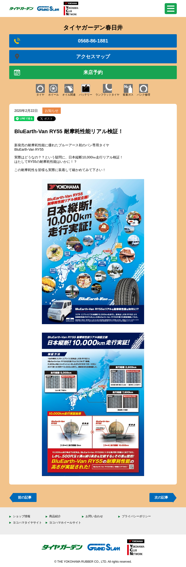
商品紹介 (55, 516)
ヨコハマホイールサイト (65, 522)
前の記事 (24, 497)
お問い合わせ (94, 516)
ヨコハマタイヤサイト (27, 522)
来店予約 (58, 72)
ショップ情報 (21, 516)
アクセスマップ (62, 57)
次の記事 (161, 497)
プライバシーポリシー (136, 516)
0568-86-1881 (61, 41)
